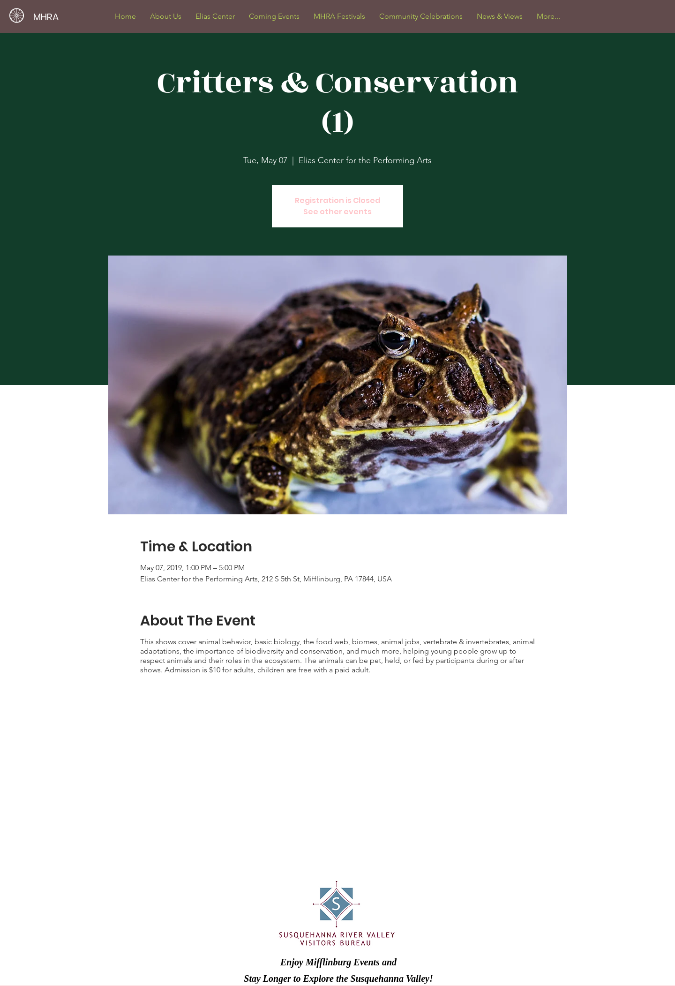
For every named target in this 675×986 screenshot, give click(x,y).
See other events (337, 211)
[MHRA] (83, 16)
